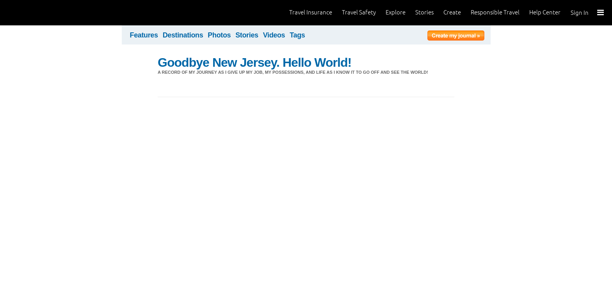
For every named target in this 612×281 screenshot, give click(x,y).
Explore (396, 12)
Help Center (544, 12)
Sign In (580, 12)
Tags (297, 35)
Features (144, 35)
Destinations (183, 35)
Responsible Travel (495, 12)
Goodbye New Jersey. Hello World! (254, 62)
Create (452, 12)
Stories (424, 12)
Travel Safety (359, 12)
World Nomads (41, 12)
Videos (274, 35)
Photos (219, 35)
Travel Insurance (310, 12)
